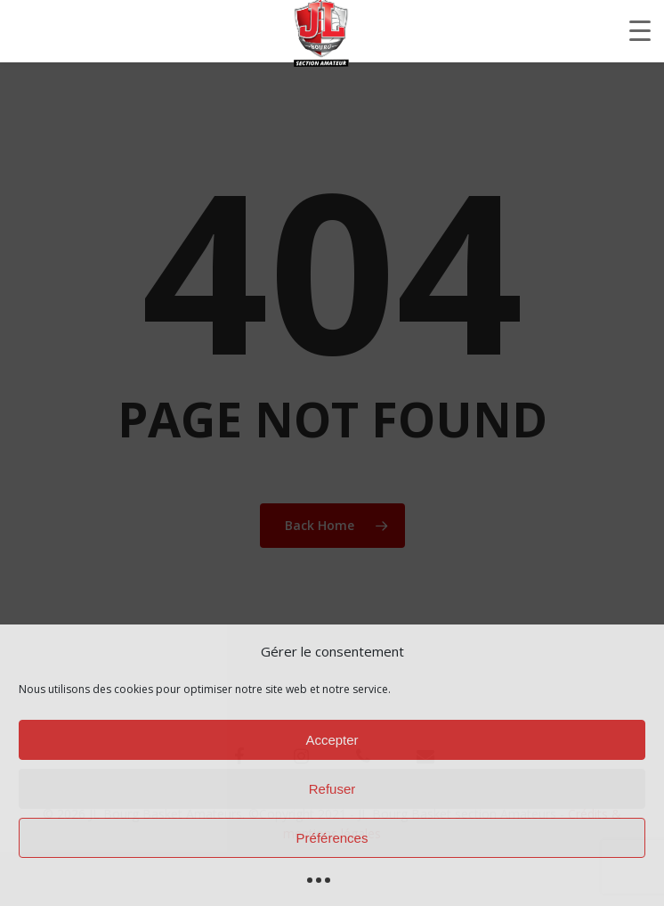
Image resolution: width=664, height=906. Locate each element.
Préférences (332, 837)
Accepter (331, 739)
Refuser (332, 788)
